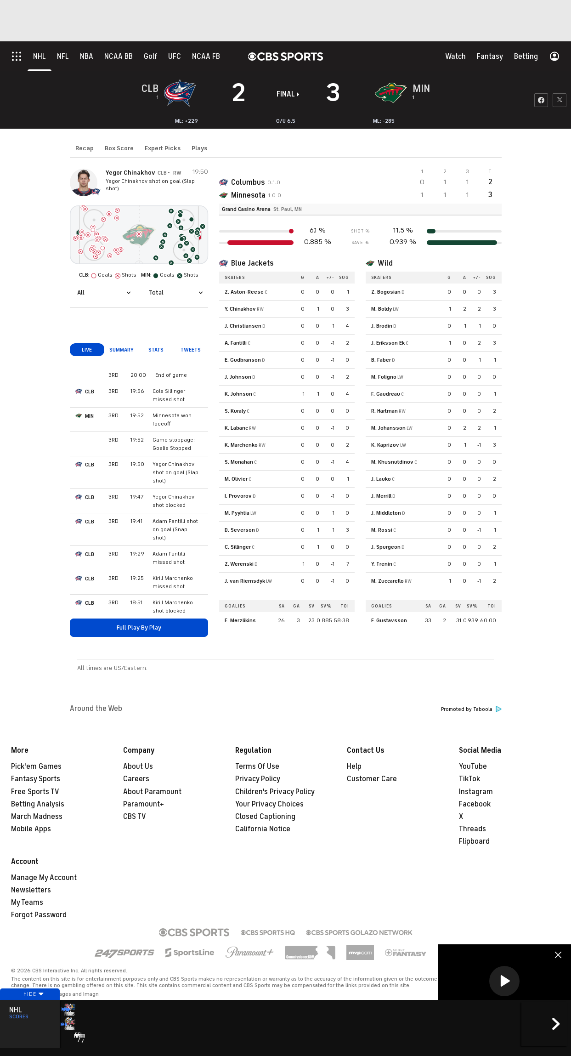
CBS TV (134, 816)
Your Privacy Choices (269, 804)
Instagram (476, 791)
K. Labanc (236, 428)
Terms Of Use (257, 766)
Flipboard (474, 841)
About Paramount (152, 791)
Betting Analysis (37, 804)
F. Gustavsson (389, 620)
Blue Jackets (252, 263)
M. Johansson (388, 428)
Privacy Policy (257, 778)
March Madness (36, 816)
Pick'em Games (36, 766)
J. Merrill (381, 496)
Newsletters (31, 890)
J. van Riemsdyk (245, 581)
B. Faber (381, 360)
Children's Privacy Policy (275, 791)
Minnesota (248, 195)
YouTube (473, 766)
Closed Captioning (265, 816)
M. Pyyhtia (237, 513)
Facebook (475, 804)
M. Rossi (381, 530)
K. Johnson (238, 394)
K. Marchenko (241, 445)
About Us (138, 766)
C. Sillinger (238, 547)
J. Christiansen (243, 326)
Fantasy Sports (35, 778)
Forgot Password (39, 915)
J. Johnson (238, 377)
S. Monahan (239, 462)
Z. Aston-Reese (244, 292)
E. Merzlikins (240, 620)
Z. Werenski (239, 564)
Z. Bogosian (386, 292)
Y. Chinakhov (240, 309)
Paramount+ (143, 804)
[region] (504, 981)
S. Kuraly (235, 411)
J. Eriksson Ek (388, 343)
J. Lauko (381, 479)
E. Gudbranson (243, 360)
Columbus (248, 182)
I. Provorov (238, 496)
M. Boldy (381, 309)
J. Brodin (381, 326)
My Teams (27, 902)
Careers (136, 778)
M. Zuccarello (387, 581)
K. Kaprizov (385, 445)
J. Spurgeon (386, 547)
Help (354, 766)
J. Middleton (386, 513)
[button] (504, 981)
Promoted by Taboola (471, 709)
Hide (29, 1011)
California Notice (262, 829)
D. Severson (240, 530)
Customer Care (372, 778)
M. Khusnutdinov (392, 462)
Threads (472, 829)
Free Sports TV (35, 791)
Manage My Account (44, 877)
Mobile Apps (31, 829)
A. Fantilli (236, 343)
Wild (385, 263)
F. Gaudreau (385, 394)
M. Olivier (236, 479)
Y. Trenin (381, 564)
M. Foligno (383, 377)
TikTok (469, 778)
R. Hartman (384, 411)
